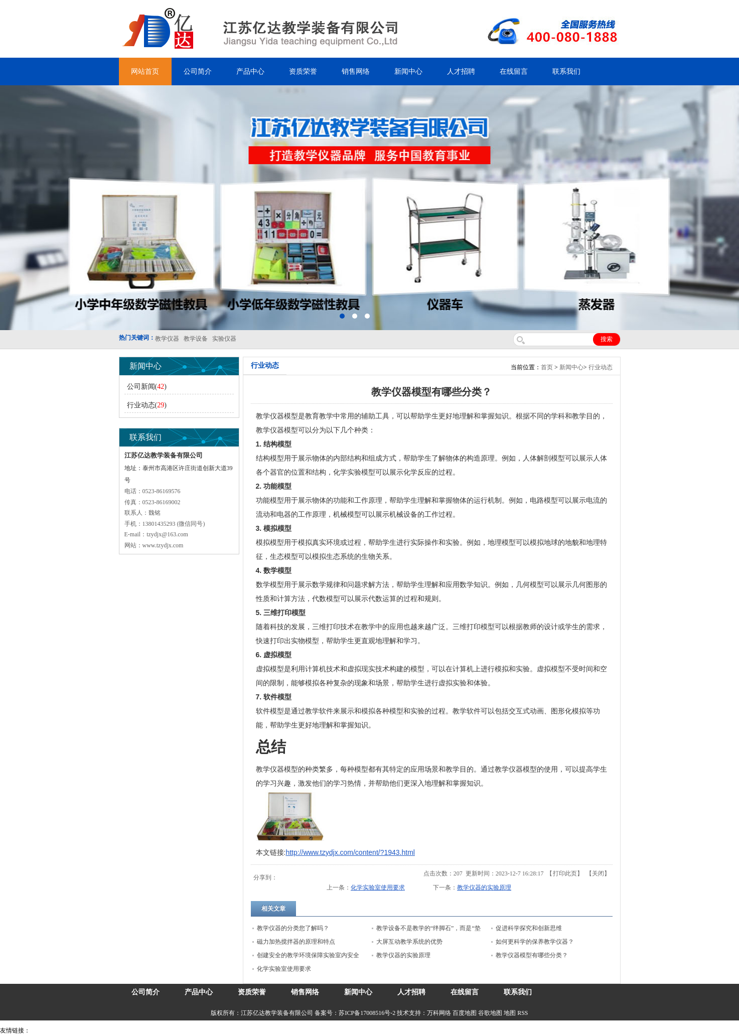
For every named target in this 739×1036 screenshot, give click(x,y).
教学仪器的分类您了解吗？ (293, 928)
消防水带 (292, 1030)
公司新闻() (147, 386)
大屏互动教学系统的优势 (409, 941)
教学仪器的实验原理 (484, 887)
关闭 (598, 873)
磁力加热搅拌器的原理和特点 (296, 941)
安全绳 (256, 1030)
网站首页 (145, 71)
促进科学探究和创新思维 (529, 928)
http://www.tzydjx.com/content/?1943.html (350, 852)
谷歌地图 (490, 1012)
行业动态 (600, 367)
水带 (239, 1030)
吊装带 (41, 1030)
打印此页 (565, 873)
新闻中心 (408, 71)
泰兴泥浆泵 (217, 1030)
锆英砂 (191, 1030)
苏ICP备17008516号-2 (367, 1012)
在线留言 (514, 71)
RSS (522, 1012)
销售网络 (356, 71)
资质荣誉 (303, 71)
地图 (510, 1012)
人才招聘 (461, 71)
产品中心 (250, 71)
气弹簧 (60, 1030)
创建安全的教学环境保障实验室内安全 (308, 955)
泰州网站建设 (435, 1030)
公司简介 (198, 71)
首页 (547, 367)
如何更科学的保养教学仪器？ (535, 941)
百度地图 (465, 1012)
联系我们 (566, 71)
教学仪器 (403, 1030)
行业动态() (147, 405)
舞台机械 (169, 1030)
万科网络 (440, 1012)
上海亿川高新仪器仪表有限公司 (113, 1030)
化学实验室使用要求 (378, 887)
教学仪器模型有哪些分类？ (532, 955)
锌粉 (272, 1030)
